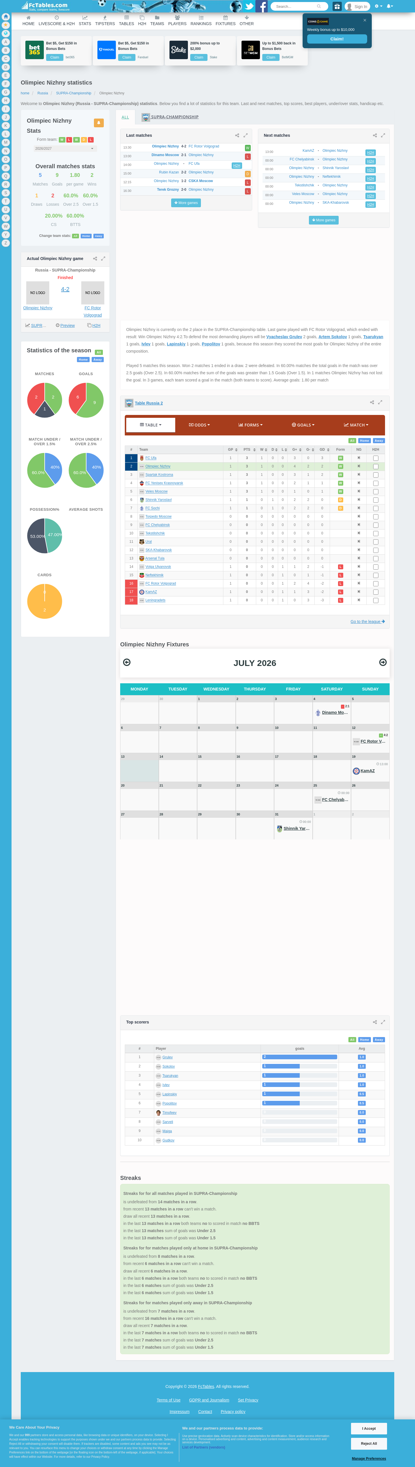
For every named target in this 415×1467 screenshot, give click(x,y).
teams (157, 20)
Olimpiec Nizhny (37, 308)
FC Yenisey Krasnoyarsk (164, 483)
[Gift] (336, 6)
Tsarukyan (373, 336)
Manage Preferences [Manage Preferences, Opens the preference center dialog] (369, 1459)
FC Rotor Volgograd (161, 584)
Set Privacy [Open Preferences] (248, 1400)
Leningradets (155, 600)
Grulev (168, 1057)
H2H (142, 20)
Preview (68, 325)
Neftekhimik (155, 575)
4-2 (65, 289)
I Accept (369, 1429)
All (76, 236)
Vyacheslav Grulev (284, 336)
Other (247, 20)
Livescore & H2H (57, 20)
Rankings (201, 20)
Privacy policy (233, 1411)
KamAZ (151, 592)
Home (28, 20)
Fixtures (225, 20)
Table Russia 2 (149, 403)
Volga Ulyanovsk (158, 567)
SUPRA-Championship (73, 93)
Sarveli (168, 1122)
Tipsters (105, 20)
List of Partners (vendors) (203, 1447)
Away (98, 236)
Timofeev (170, 1113)
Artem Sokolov (332, 336)
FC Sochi (153, 508)
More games (186, 203)
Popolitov (211, 344)
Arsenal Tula (155, 559)
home (25, 93)
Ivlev (146, 344)
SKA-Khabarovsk (159, 550)
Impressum (179, 1411)
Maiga (167, 1131)
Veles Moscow (157, 492)
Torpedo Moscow (158, 517)
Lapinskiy (176, 344)
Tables (126, 20)
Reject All (369, 1444)
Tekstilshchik (155, 534)
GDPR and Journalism (209, 1400)
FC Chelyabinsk (158, 525)
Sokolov (169, 1066)
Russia (42, 93)
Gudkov (168, 1140)
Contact (205, 1411)
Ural (149, 542)
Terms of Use (168, 1400)
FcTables (206, 1386)
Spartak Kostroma (159, 475)
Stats (85, 20)
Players (177, 20)
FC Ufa (151, 458)
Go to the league (368, 621)
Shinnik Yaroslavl (159, 500)
